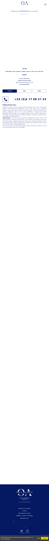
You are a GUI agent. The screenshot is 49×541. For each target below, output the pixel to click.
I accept (44, 538)
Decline (38, 538)
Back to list (24, 14)
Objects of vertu (24, 508)
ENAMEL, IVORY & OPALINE (24, 515)
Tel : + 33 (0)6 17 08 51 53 (24, 502)
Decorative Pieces (24, 513)
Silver (24, 510)
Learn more (7, 538)
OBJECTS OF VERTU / (24, 10)
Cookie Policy (21, 533)
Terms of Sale (27, 533)
